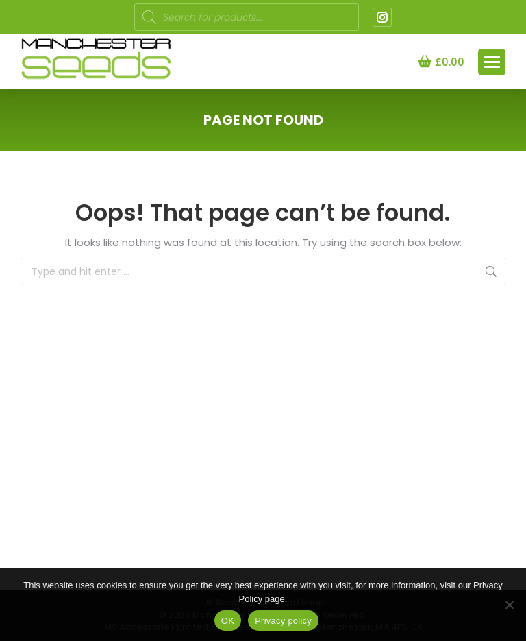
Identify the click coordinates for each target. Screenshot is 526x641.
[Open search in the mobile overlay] (246, 17)
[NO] (509, 605)
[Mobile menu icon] (491, 62)
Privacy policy (283, 621)
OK (227, 621)
